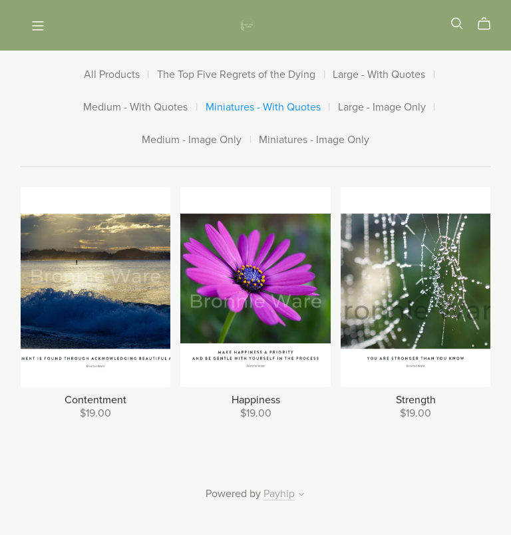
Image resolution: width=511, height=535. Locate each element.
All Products (112, 75)
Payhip (279, 493)
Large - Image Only (382, 107)
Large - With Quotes (379, 75)
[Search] (457, 23)
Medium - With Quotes (135, 107)
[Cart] (489, 24)
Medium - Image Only (192, 140)
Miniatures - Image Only (314, 140)
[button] (301, 495)
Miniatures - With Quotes (263, 107)
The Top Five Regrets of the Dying (236, 75)
